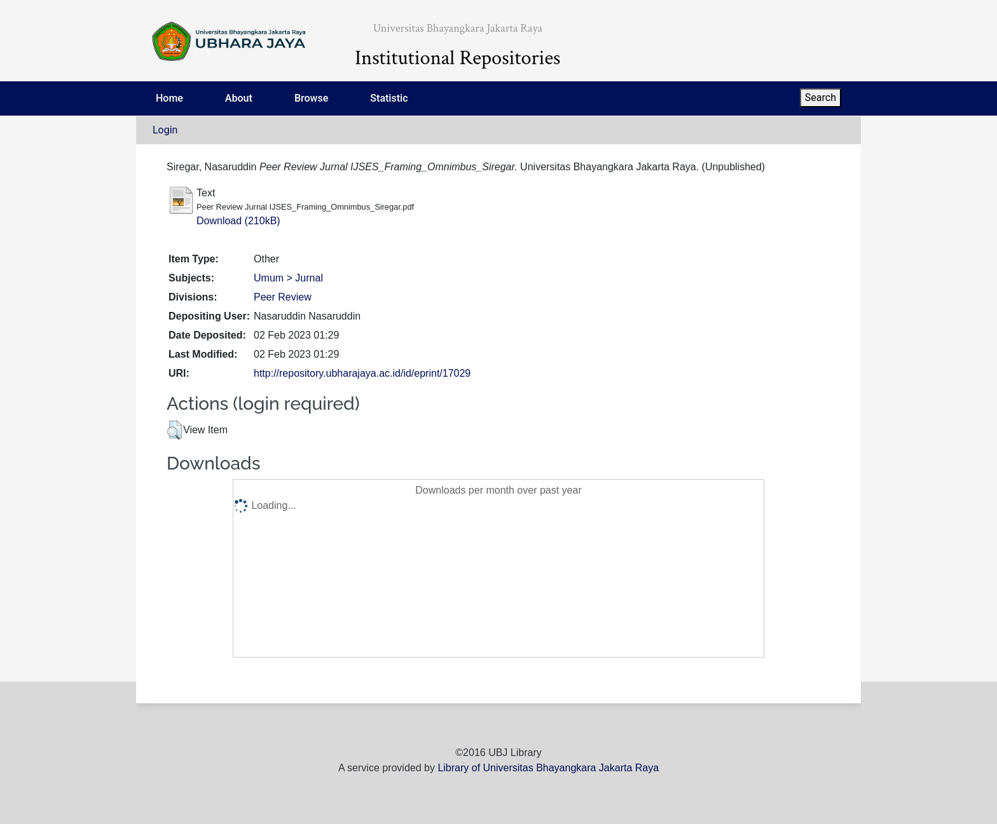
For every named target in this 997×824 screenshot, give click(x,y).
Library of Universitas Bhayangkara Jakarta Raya (548, 767)
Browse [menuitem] (311, 98)
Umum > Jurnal (288, 278)
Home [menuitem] (169, 98)
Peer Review (283, 297)
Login (165, 130)
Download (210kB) (238, 220)
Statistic (389, 98)
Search (820, 97)
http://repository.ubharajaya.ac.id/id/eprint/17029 (362, 373)
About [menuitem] (238, 98)
